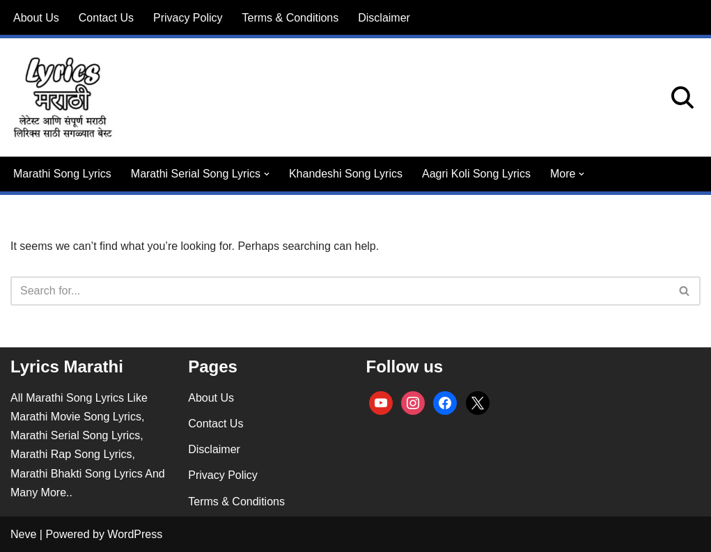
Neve (23, 534)
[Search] (682, 97)
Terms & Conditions (290, 18)
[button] (266, 174)
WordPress (134, 534)
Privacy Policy (188, 18)
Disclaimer (384, 18)
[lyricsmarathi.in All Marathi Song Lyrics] (62, 97)
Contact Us (106, 18)
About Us (36, 18)
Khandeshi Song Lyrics (346, 174)
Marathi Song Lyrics (62, 174)
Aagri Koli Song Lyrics (476, 174)
